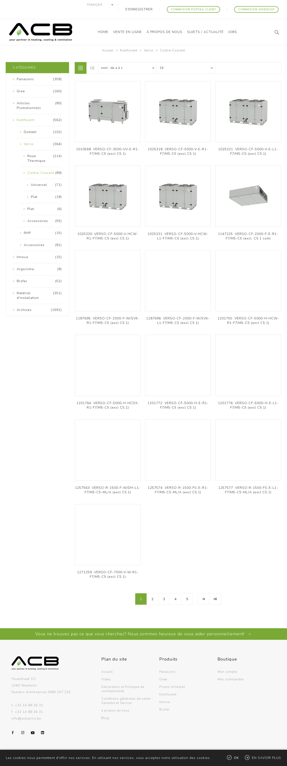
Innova (164, 693)
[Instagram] (23, 723)
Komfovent (167, 685)
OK (236, 758)
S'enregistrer (155, 5)
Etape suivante (203, 589)
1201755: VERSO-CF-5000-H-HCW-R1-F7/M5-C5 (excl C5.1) (248, 311)
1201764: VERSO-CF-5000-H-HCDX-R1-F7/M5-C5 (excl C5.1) (107, 395)
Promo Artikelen (172, 677)
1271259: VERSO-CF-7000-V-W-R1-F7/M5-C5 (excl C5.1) (108, 565)
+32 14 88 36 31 (29, 702)
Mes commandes (230, 670)
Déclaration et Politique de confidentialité (122, 679)
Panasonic (167, 662)
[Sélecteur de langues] (120, 4)
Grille (80, 58)
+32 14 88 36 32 (29, 696)
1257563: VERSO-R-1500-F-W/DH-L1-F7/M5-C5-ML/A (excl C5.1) (107, 480)
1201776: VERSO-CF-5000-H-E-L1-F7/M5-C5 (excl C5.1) (248, 395)
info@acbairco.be (26, 709)
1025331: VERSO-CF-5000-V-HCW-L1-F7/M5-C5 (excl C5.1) (178, 226)
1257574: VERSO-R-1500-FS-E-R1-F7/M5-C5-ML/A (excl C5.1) (178, 480)
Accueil (108, 41)
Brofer (164, 700)
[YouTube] (33, 723)
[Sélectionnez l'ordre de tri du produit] (127, 58)
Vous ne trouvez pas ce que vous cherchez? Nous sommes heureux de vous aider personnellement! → (143, 624)
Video (106, 670)
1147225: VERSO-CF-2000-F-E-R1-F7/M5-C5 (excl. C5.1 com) (248, 226)
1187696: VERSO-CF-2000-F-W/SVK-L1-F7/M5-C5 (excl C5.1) (178, 311)
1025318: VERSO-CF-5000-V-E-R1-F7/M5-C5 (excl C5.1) (178, 142)
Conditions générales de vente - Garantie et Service (127, 691)
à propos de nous (115, 701)
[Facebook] (13, 723)
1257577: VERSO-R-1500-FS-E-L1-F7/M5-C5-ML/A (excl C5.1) (248, 480)
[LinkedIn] (42, 723)
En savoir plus (266, 758)
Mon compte (227, 662)
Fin (215, 589)
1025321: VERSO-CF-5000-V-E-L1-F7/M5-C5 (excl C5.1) (248, 142)
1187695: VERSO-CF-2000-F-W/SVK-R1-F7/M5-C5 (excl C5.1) (107, 311)
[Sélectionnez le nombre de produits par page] (185, 58)
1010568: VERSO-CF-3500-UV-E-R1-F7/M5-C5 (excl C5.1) (107, 142)
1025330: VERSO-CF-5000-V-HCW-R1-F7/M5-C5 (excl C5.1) (107, 226)
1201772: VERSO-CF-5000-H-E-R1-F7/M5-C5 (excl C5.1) (178, 395)
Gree (163, 670)
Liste (92, 58)
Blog (105, 709)
